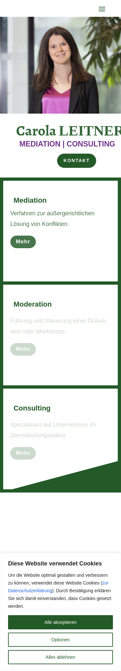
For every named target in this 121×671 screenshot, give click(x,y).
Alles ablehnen (61, 657)
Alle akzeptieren (61, 622)
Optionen (60, 639)
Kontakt (77, 160)
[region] (60, 612)
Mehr (23, 243)
